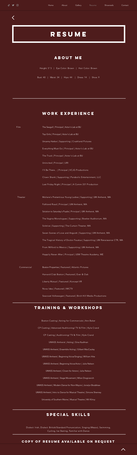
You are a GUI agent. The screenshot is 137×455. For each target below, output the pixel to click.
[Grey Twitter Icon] (13, 5)
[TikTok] (8, 5)
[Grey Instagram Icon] (17, 5)
